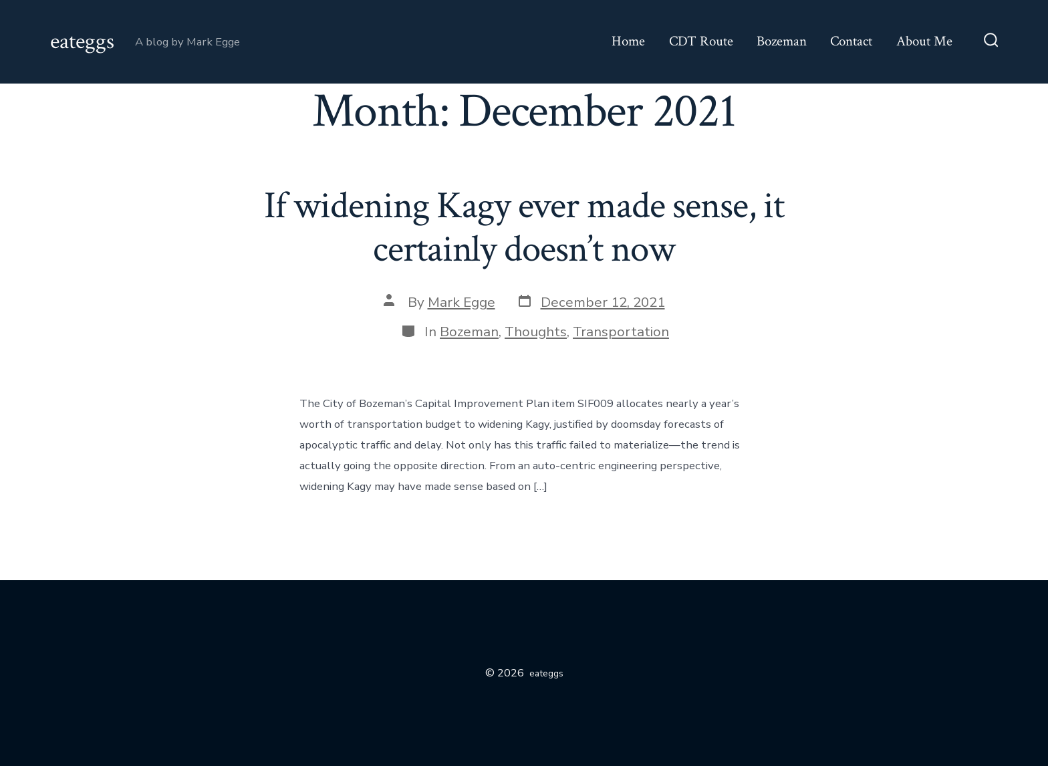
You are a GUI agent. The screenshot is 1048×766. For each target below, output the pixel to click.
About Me (924, 41)
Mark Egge (461, 302)
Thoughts (536, 331)
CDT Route (701, 41)
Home (628, 41)
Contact (851, 41)
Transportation (621, 331)
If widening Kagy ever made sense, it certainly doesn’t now (524, 227)
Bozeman (782, 41)
